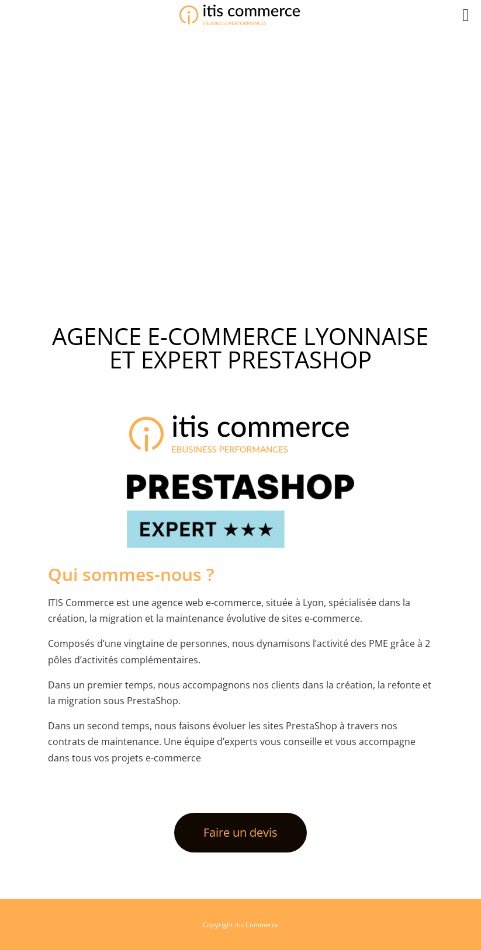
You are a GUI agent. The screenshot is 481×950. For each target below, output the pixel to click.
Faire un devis (240, 832)
